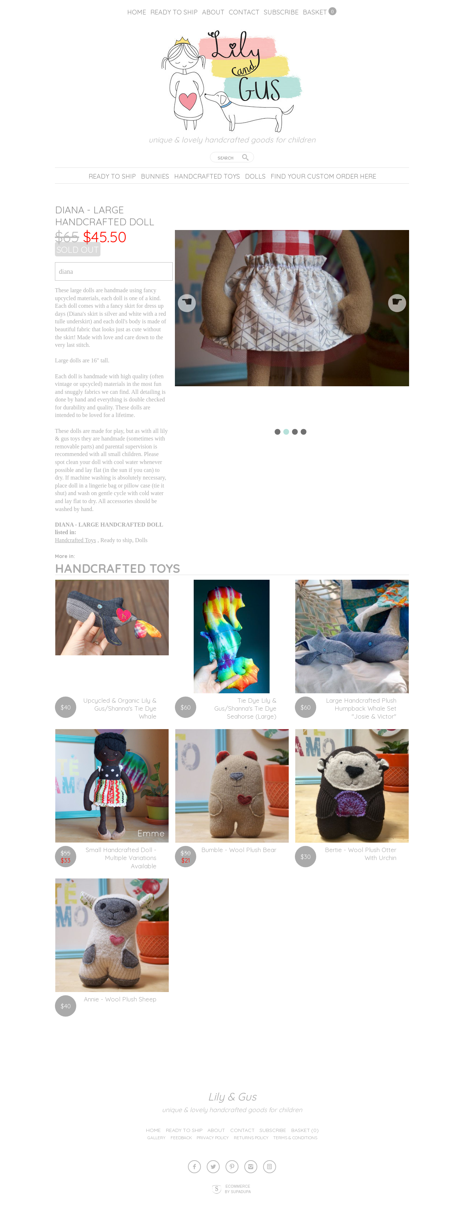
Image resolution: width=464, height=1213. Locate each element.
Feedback (181, 1137)
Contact (244, 12)
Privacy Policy (213, 1137)
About (213, 12)
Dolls (255, 176)
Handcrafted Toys (207, 176)
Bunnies (155, 176)
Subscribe (281, 12)
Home (136, 12)
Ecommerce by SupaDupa (238, 1188)
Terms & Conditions (295, 1137)
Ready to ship (174, 12)
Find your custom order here (323, 176)
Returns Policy (251, 1137)
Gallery (156, 1137)
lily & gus (232, 1096)
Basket (315, 12)
